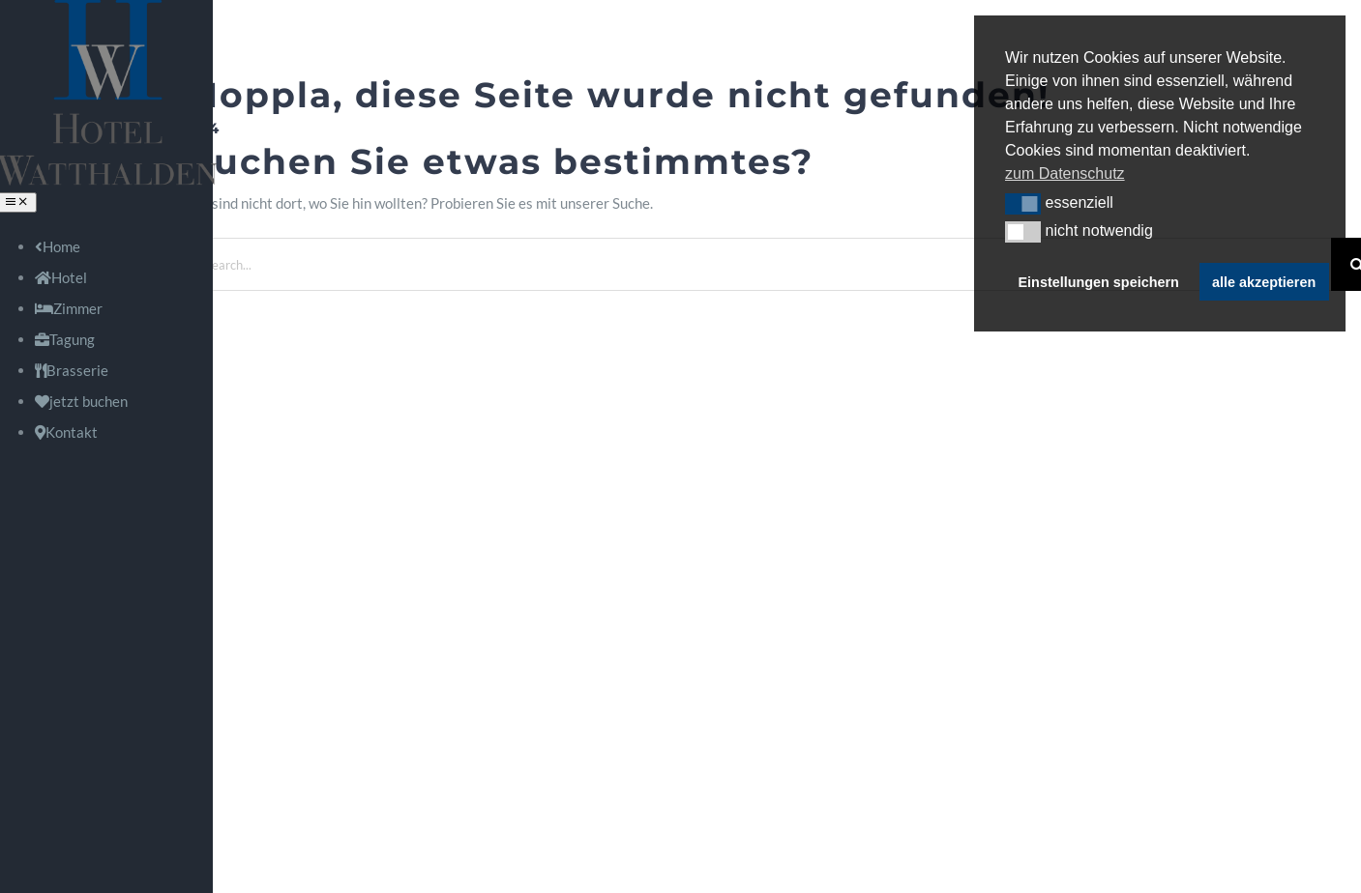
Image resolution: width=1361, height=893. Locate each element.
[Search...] (760, 264)
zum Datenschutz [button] (1065, 173)
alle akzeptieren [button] (1264, 282)
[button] (1023, 204)
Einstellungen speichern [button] (1099, 282)
